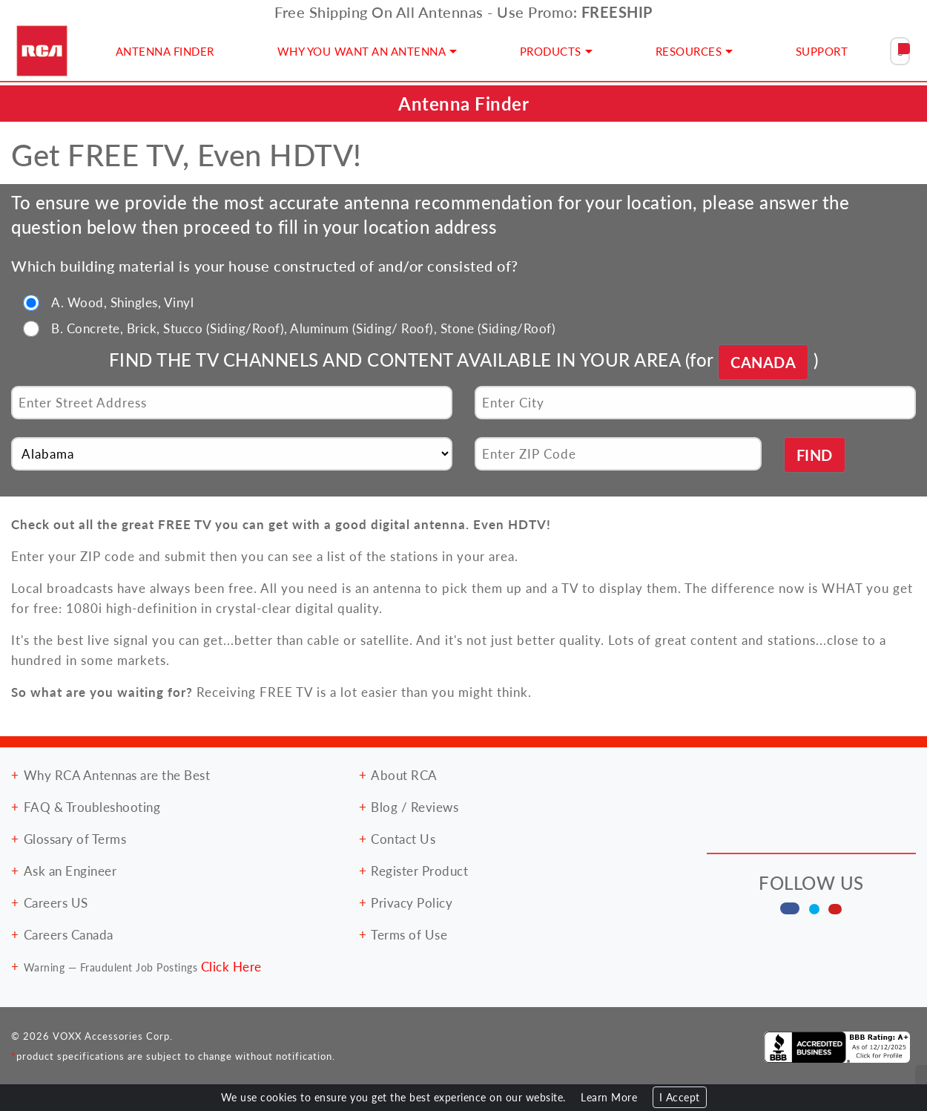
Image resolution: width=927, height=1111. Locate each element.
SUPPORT (822, 51)
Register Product (419, 870)
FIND (814, 455)
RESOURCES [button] (689, 51)
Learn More (609, 1097)
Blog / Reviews (414, 807)
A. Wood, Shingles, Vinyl (122, 302)
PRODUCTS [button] (550, 51)
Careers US (56, 902)
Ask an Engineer (70, 870)
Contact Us (403, 839)
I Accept (679, 1097)
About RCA (404, 775)
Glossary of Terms (75, 839)
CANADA (763, 362)
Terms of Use (409, 934)
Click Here (231, 966)
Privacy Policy (411, 902)
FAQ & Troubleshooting (92, 807)
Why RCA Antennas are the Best (117, 775)
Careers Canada (68, 934)
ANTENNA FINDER (165, 51)
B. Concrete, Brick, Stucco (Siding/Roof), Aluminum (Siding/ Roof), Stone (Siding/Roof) (303, 328)
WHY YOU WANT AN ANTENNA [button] (361, 51)
